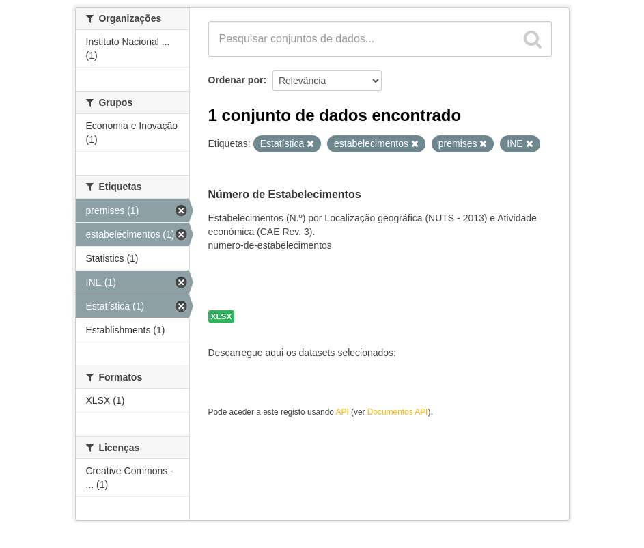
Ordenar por (236, 79)
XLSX (221, 316)
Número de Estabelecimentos (284, 194)
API (342, 412)
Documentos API (397, 412)
